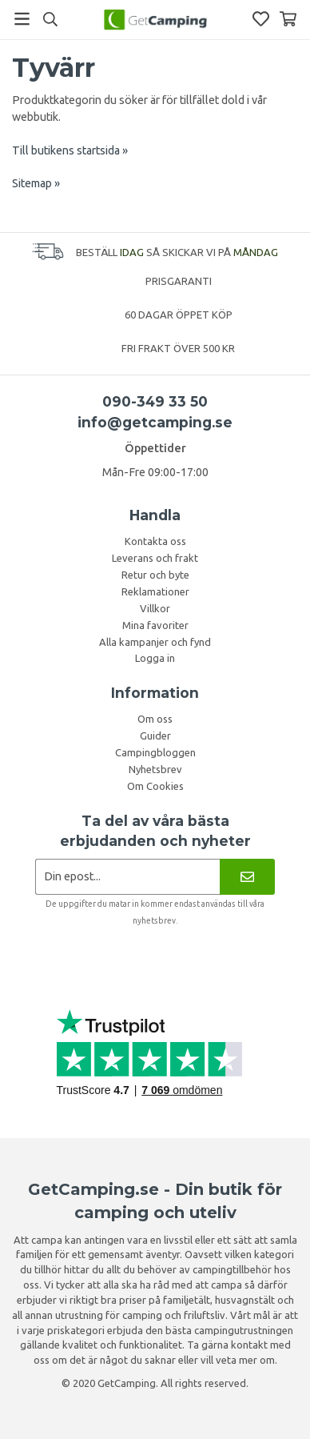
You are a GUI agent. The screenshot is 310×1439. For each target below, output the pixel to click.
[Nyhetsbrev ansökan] (127, 877)
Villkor (155, 608)
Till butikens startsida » (70, 150)
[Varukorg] (288, 18)
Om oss (155, 718)
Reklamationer (155, 591)
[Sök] (50, 19)
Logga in (155, 657)
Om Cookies (155, 786)
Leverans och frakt (155, 557)
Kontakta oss (155, 541)
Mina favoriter (155, 625)
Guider (155, 735)
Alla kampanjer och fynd (155, 641)
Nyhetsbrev (155, 769)
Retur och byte (155, 574)
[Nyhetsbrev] (247, 877)
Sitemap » (36, 183)
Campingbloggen (155, 752)
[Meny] (22, 18)
